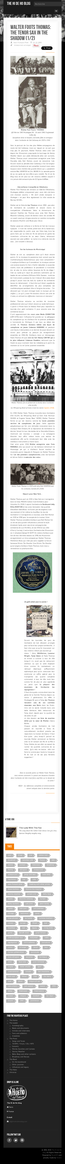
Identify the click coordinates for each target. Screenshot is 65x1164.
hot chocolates (43, 971)
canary (10, 923)
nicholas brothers (46, 918)
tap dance (12, 879)
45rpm (34, 923)
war (24, 879)
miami (10, 1000)
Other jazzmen (18, 1064)
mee (35, 976)
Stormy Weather (18, 1051)
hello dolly (46, 874)
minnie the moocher (34, 889)
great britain (41, 933)
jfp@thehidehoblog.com (17, 1121)
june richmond (38, 962)
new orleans (12, 986)
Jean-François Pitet (21, 42)
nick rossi (11, 976)
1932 (54, 986)
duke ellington (13, 957)
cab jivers (29, 903)
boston (42, 986)
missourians (18, 45)
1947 (22, 1000)
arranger (27, 45)
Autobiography (17, 1025)
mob (9, 981)
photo (20, 981)
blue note (22, 962)
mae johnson (13, 918)
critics (10, 947)
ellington (23, 869)
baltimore (24, 913)
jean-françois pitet (15, 884)
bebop (10, 991)
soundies (29, 957)
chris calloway (29, 942)
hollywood (34, 937)
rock (23, 928)
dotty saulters (13, 903)
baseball (36, 996)
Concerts (15, 1046)
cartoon (22, 865)
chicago (11, 913)
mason (10, 996)
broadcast (11, 860)
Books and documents (20, 1028)
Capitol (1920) (49, 408)
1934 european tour (15, 937)
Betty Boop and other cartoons (24, 1054)
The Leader (14, 1023)
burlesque (43, 957)
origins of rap (34, 981)
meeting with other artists (39, 884)
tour (46, 947)
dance (24, 976)
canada (28, 971)
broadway (50, 865)
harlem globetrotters (16, 952)
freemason (23, 991)
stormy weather (14, 894)
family (10, 869)
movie (10, 865)
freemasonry (39, 991)
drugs (20, 855)
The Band (13, 1059)
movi (10, 962)
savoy (37, 913)
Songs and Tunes (18, 1041)
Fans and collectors (19, 1033)
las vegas (49, 996)
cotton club (43, 855)
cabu (34, 879)
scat (45, 923)
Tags (9, 846)
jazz (9, 855)
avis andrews (38, 908)
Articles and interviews (21, 1031)
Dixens (59, 1158)
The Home (13, 1020)
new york (23, 908)
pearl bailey (44, 903)
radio (47, 937)
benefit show (24, 933)
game (10, 933)
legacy (34, 928)
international (13, 971)
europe (22, 923)
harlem (43, 899)
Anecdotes (16, 1036)
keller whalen (25, 966)
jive (30, 855)
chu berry (47, 976)
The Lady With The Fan (30, 827)
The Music (13, 1038)
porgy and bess (30, 874)
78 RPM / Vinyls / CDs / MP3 (23, 1044)
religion (23, 996)
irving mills (48, 928)
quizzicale (35, 952)
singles (10, 966)
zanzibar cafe (27, 860)
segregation (12, 942)
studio (10, 899)
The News (13, 1070)
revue (35, 947)
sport (39, 966)
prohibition (35, 1000)
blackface (11, 928)
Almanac (13, 1072)
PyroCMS (54, 1155)
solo (53, 860)
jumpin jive (31, 894)
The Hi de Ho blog (18, 3)
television (36, 865)
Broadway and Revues (20, 1057)
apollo (10, 908)
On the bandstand (19, 1062)
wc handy (28, 918)
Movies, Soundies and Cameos (23, 1049)
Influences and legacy (20, 1067)
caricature (46, 942)
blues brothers (13, 889)
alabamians (12, 874)
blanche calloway (26, 899)
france (42, 860)
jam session (28, 986)
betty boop (47, 894)
